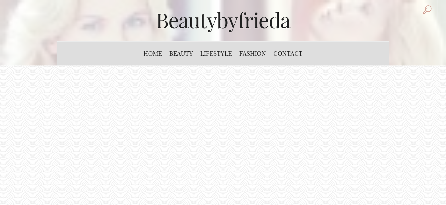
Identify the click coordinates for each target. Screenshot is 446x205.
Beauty (181, 54)
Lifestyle (216, 54)
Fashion (252, 54)
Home (152, 54)
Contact (288, 54)
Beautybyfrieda (223, 20)
